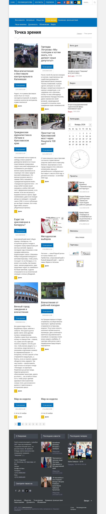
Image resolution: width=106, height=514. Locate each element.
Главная (79, 33)
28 (76, 144)
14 (76, 139)
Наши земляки (20, 24)
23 (83, 142)
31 (76, 133)
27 (73, 144)
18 (90, 139)
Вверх (86, 501)
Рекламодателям (25, 2)
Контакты (39, 2)
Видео (53, 24)
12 (70, 139)
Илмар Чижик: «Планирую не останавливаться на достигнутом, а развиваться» (85, 217)
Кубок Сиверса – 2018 (75, 461)
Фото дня (71, 76)
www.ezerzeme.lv (27, 507)
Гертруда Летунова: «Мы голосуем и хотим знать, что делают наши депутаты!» (51, 54)
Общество (40, 20)
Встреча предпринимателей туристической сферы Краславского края (77, 107)
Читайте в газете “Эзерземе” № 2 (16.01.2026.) (78, 72)
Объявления (44, 24)
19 (70, 142)
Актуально (30, 20)
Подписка (50, 2)
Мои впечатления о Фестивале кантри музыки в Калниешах (24, 75)
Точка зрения (51, 20)
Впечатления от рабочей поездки (50, 303)
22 (80, 142)
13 (73, 139)
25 (90, 142)
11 (90, 136)
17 (87, 139)
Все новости (20, 20)
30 (73, 133)
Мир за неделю (22, 399)
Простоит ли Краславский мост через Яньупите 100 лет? (48, 138)
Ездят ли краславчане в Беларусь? (22, 222)
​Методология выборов (48, 237)
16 (83, 139)
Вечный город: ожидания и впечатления (22, 309)
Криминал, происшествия (68, 20)
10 (87, 136)
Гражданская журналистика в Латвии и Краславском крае (23, 138)
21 (76, 142)
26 (70, 144)
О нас (13, 2)
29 (70, 133)
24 (87, 142)
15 (80, 139)
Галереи (71, 464)
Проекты (74, 176)
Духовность (33, 24)
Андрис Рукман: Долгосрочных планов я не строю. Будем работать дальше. (85, 200)
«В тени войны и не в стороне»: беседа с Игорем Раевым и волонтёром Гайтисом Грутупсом (58, 484)
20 (73, 142)
